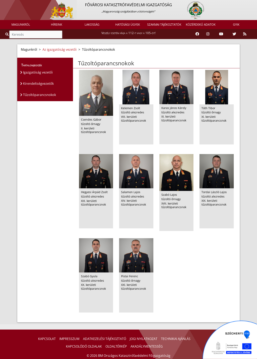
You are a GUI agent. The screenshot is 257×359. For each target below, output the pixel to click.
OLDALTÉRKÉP (116, 346)
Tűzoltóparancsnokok (38, 95)
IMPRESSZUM (69, 339)
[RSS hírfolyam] (245, 34)
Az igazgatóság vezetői (59, 49)
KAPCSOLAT (47, 339)
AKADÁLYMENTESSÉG (147, 346)
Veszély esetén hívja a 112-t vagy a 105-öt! (128, 33)
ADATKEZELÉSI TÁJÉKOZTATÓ (104, 339)
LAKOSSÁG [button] (92, 24)
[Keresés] (35, 34)
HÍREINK (56, 24)
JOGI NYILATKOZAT (143, 339)
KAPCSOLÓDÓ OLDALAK (84, 346)
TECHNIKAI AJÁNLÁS (175, 339)
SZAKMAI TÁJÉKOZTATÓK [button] (164, 24)
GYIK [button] (236, 24)
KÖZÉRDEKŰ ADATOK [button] (201, 24)
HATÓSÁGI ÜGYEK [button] (127, 24)
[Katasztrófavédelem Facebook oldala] (197, 34)
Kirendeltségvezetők (37, 83)
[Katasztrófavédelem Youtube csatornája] (221, 34)
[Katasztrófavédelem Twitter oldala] (234, 34)
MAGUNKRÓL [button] (20, 24)
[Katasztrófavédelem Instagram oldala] (208, 34)
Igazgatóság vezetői (36, 72)
